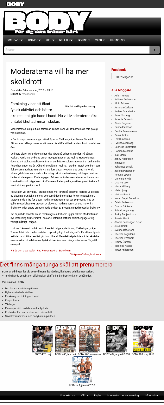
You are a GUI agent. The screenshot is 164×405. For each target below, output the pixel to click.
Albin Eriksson (122, 103)
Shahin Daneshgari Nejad (128, 222)
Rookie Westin (122, 218)
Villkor (84, 395)
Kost (49, 40)
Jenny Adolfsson (123, 158)
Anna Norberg (122, 115)
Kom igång (13, 40)
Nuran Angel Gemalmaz (127, 198)
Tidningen (116, 40)
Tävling (82, 40)
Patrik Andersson (123, 202)
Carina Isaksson (123, 127)
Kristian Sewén (122, 174)
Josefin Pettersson (124, 170)
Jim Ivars (119, 162)
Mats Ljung (120, 190)
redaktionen (28, 94)
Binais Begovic (122, 123)
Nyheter (64, 40)
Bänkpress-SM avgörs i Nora (85, 254)
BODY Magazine (124, 77)
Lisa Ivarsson (121, 182)
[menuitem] (13, 40)
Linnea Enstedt (122, 178)
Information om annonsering (123, 395)
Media (98, 40)
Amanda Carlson (123, 107)
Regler (97, 395)
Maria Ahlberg (122, 186)
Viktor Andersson (123, 249)
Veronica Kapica (123, 245)
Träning (33, 40)
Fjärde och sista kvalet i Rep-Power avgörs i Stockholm (40, 250)
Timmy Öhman (122, 242)
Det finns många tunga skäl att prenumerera (56, 264)
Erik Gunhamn (122, 139)
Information (151, 395)
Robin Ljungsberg (124, 210)
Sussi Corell (120, 226)
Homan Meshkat (123, 151)
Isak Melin (120, 155)
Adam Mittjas (121, 95)
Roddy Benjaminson (125, 214)
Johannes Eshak (123, 166)
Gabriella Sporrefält (125, 147)
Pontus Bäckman (123, 206)
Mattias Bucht (122, 194)
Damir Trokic (121, 135)
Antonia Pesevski (123, 119)
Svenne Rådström (124, 230)
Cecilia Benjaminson (125, 131)
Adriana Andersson (124, 99)
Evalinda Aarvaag (123, 143)
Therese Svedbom (124, 238)
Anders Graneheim (124, 111)
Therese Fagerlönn (124, 234)
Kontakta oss (68, 395)
